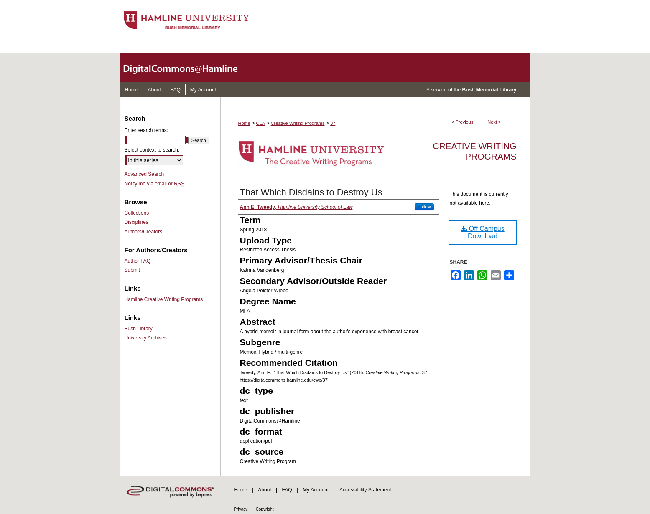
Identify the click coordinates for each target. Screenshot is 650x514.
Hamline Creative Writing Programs (164, 299)
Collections (137, 213)
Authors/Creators (144, 232)
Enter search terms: (146, 130)
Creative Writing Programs (298, 123)
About (264, 490)
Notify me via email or (154, 184)
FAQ (287, 490)
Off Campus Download (483, 232)
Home (244, 123)
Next (492, 121)
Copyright (265, 509)
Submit (132, 270)
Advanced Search (144, 174)
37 (332, 123)
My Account (316, 490)
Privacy (241, 509)
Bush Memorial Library (489, 90)
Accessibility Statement (365, 490)
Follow (424, 206)
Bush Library (139, 329)
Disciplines (136, 222)
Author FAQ (138, 261)
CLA (260, 123)
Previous (465, 121)
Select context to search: (152, 150)
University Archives (146, 338)
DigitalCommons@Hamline (187, 67)
